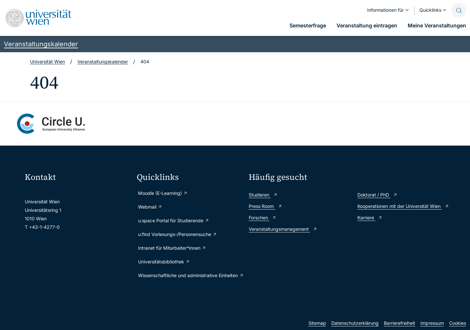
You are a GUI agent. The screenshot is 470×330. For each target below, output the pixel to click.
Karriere (370, 217)
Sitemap (317, 323)
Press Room (265, 206)
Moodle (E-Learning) (163, 193)
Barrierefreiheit (399, 323)
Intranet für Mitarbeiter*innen (172, 248)
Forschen (262, 217)
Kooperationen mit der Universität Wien (403, 206)
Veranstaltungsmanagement (283, 229)
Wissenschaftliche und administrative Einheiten (190, 275)
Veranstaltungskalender (41, 44)
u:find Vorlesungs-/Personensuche (177, 234)
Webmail (150, 207)
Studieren (263, 194)
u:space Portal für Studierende (173, 220)
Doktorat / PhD (377, 194)
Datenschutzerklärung (355, 323)
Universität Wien (47, 61)
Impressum (432, 323)
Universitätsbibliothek (164, 261)
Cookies (457, 323)
